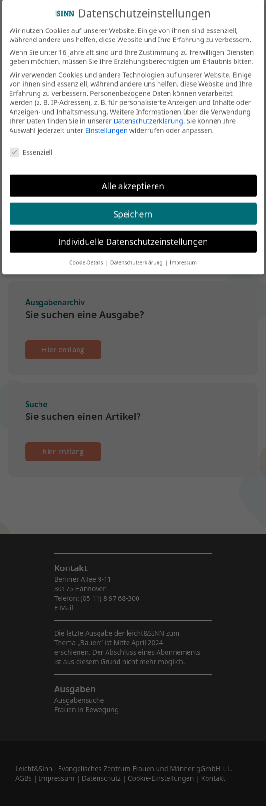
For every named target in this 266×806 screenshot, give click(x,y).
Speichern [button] (133, 209)
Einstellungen (106, 125)
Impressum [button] (183, 258)
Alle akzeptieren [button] (133, 181)
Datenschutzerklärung (148, 116)
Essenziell (31, 147)
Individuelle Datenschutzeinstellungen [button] (133, 237)
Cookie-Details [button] (86, 258)
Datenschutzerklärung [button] (137, 258)
